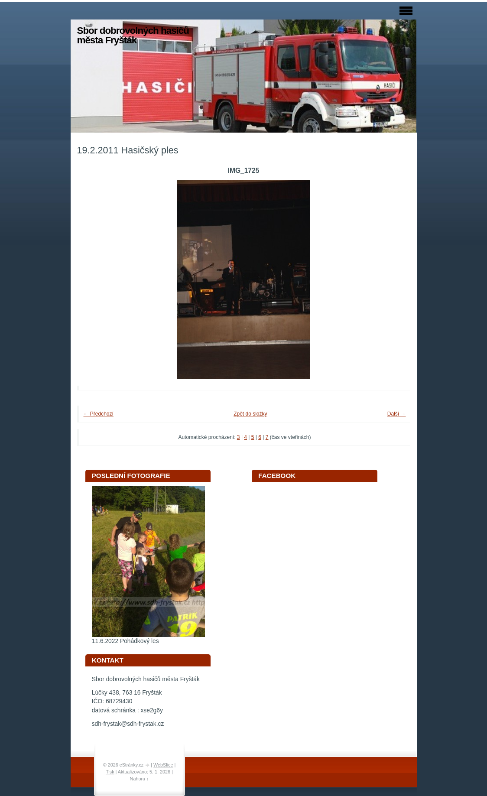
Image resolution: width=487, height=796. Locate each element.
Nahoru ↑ (139, 778)
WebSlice (163, 764)
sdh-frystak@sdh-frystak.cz (128, 724)
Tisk (110, 771)
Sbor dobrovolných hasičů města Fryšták (133, 35)
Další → (396, 414)
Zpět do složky (250, 414)
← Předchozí (99, 414)
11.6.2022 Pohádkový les (125, 641)
